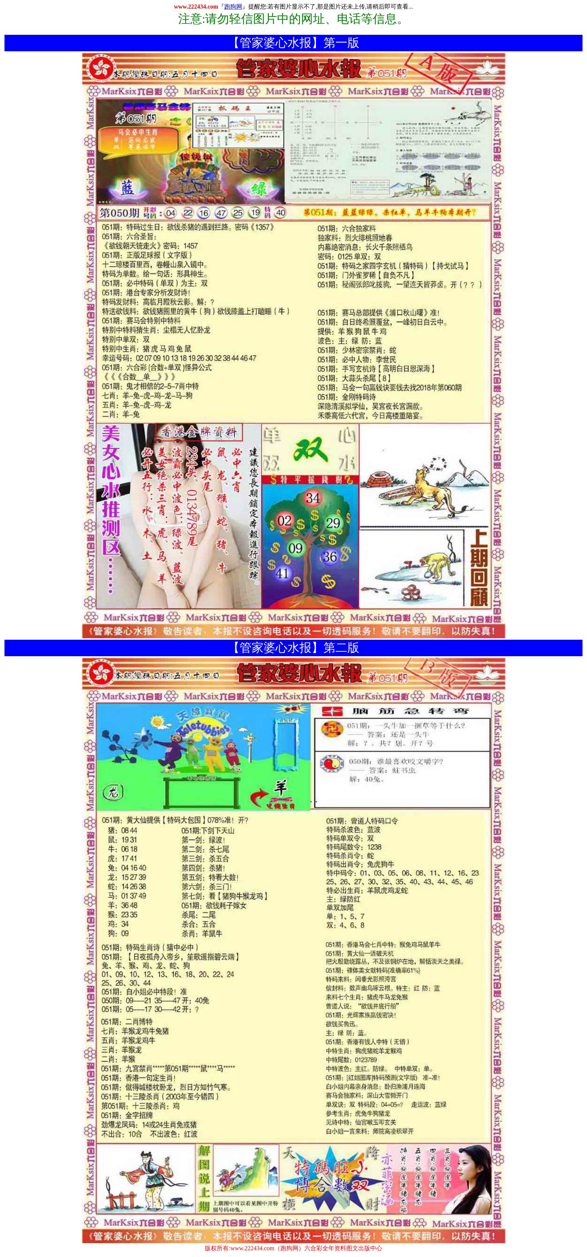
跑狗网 (233, 6)
